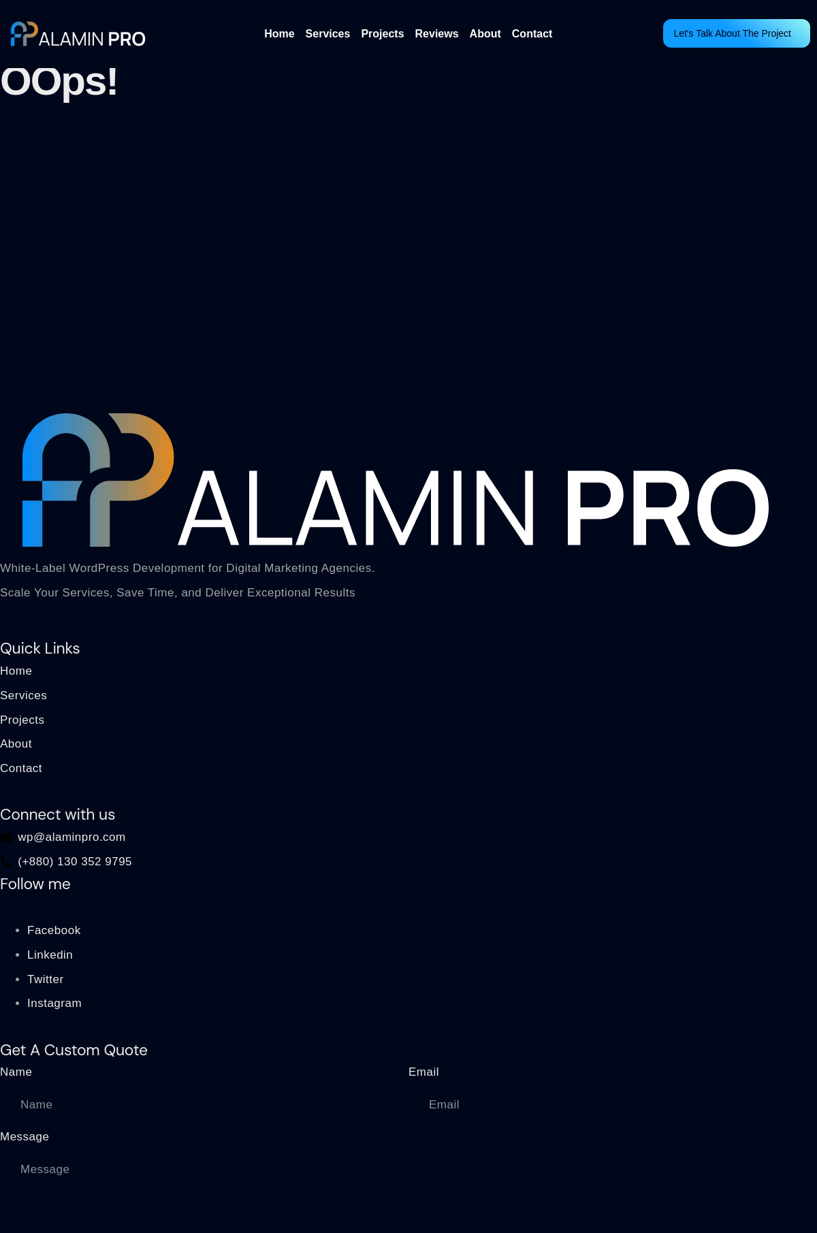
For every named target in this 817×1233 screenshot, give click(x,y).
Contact (532, 33)
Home (279, 33)
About (485, 33)
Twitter (45, 979)
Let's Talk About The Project (732, 33)
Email (423, 1072)
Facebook (54, 930)
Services (328, 33)
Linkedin (50, 954)
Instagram (54, 1003)
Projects (382, 33)
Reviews (437, 33)
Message (24, 1136)
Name (16, 1072)
